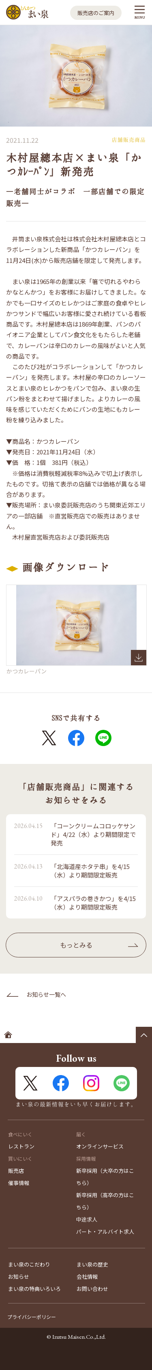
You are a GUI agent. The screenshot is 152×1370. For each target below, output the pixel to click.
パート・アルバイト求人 (105, 1231)
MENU (140, 17)
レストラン (21, 1146)
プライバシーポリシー (31, 1316)
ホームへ (8, 1035)
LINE (103, 738)
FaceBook (76, 738)
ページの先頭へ (144, 1035)
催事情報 (18, 1183)
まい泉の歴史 (92, 1264)
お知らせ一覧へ (46, 994)
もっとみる (76, 945)
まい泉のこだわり (29, 1264)
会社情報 (87, 1276)
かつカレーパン (76, 625)
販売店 (16, 1170)
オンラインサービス (100, 1146)
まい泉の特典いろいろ (34, 1289)
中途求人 (86, 1219)
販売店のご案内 (95, 13)
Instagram (91, 1083)
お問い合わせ (92, 1289)
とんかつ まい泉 (27, 12)
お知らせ (18, 1276)
